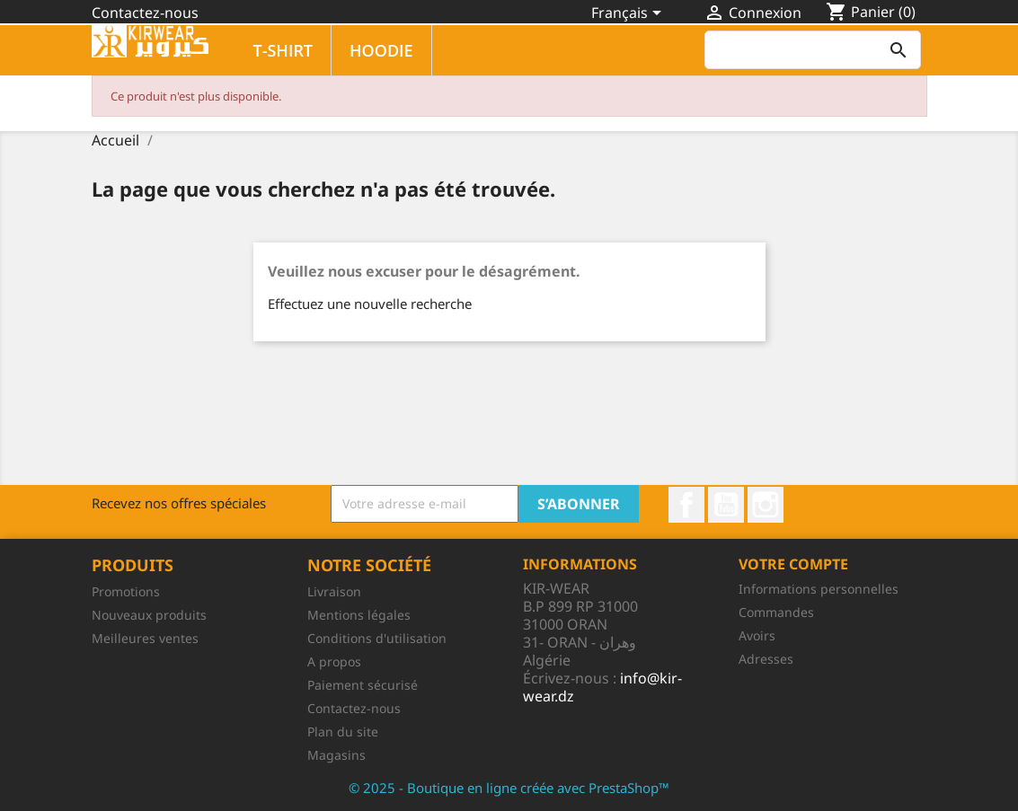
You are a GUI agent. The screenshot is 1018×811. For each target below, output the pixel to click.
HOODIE (381, 50)
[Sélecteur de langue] (629, 14)
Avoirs (757, 635)
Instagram (765, 505)
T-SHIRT (283, 50)
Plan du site (342, 731)
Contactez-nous (145, 12)
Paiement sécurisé (362, 684)
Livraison (334, 591)
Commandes (776, 612)
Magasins (336, 754)
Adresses (766, 658)
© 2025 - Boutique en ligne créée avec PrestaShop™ (509, 788)
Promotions (126, 591)
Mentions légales (359, 614)
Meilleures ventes (145, 638)
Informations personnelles (818, 588)
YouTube (726, 505)
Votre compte (793, 564)
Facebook (686, 505)
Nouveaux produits (149, 614)
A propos (334, 661)
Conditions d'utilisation (377, 638)
